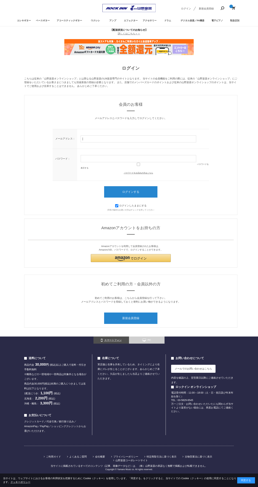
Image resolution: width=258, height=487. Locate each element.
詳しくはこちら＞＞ (129, 33)
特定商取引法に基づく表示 (161, 456)
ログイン (186, 8)
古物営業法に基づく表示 (198, 456)
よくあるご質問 (78, 456)
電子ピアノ (217, 20)
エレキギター (24, 20)
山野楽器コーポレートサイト (131, 460)
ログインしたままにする (131, 205)
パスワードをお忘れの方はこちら (138, 173)
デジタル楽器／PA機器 (192, 20)
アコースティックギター (69, 20)
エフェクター (131, 20)
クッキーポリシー (20, 482)
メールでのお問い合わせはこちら (193, 368)
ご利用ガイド (53, 456)
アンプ (112, 20)
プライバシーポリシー (125, 456)
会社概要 (100, 456)
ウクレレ (95, 20)
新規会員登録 (206, 8)
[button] (131, 258)
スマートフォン (111, 340)
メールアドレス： (65, 138)
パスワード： (62, 158)
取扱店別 (234, 20)
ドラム (167, 20)
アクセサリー (150, 20)
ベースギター (43, 20)
